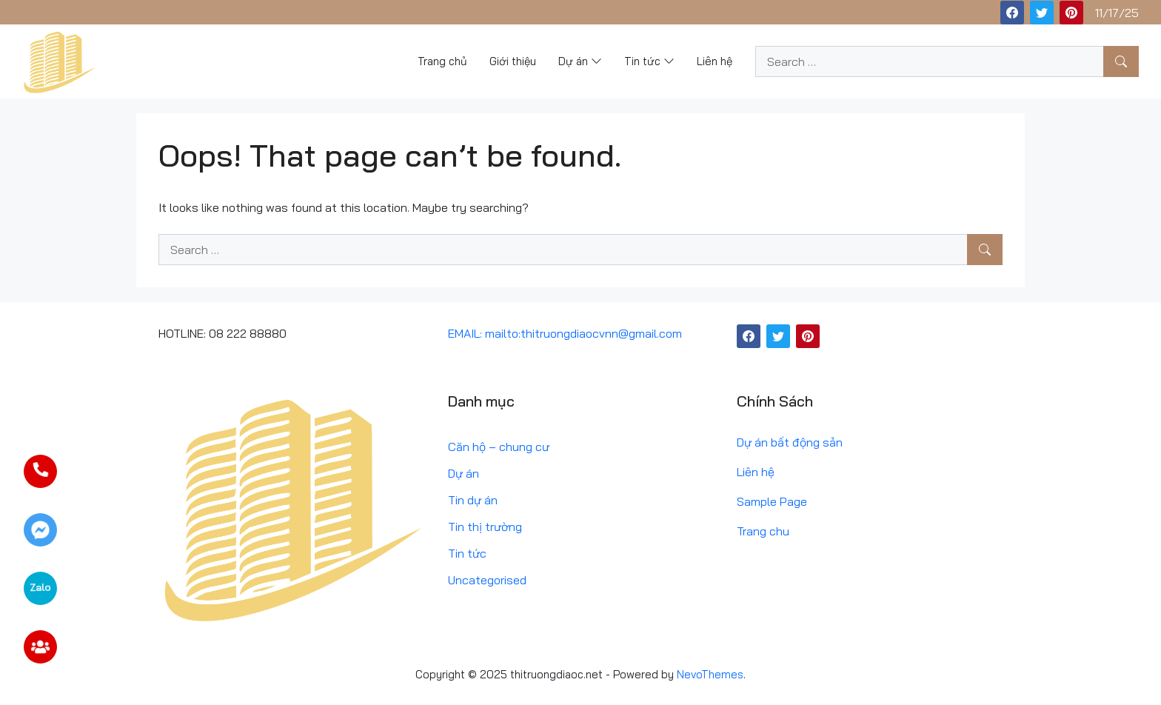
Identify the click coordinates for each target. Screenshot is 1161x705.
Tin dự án (473, 499)
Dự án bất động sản (790, 442)
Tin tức (467, 553)
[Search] (1121, 61)
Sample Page (772, 501)
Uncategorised (487, 579)
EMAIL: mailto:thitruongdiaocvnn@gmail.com (565, 333)
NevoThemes (710, 674)
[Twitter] (1042, 12)
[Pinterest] (1071, 12)
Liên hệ (755, 471)
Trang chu (763, 531)
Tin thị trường (485, 526)
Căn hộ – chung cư (498, 446)
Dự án (463, 473)
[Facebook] (1012, 12)
